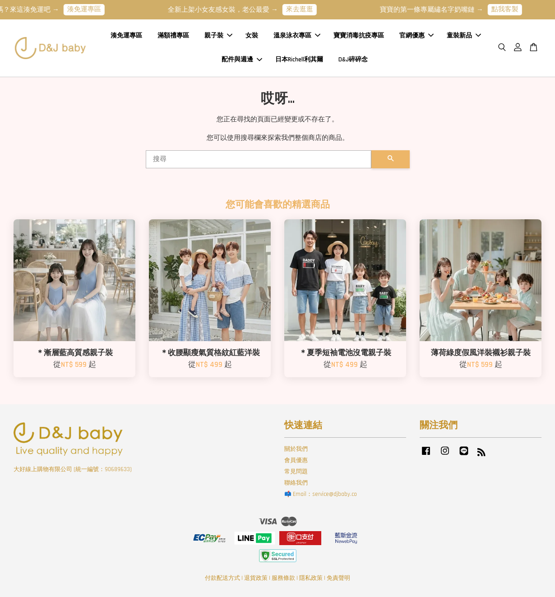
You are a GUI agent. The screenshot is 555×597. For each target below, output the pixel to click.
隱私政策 (311, 578)
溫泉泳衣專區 (296, 36)
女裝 (251, 36)
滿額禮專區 (173, 36)
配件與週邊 (242, 60)
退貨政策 (256, 578)
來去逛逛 (304, 9)
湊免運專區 (89, 9)
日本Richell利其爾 (299, 60)
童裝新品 (464, 36)
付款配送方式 (222, 578)
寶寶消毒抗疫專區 (358, 36)
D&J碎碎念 (353, 60)
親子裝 (218, 36)
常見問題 (296, 471)
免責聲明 (338, 578)
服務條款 (283, 578)
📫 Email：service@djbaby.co (320, 494)
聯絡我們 (296, 482)
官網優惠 (416, 36)
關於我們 (296, 449)
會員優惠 (296, 460)
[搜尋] (258, 159)
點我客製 (509, 9)
